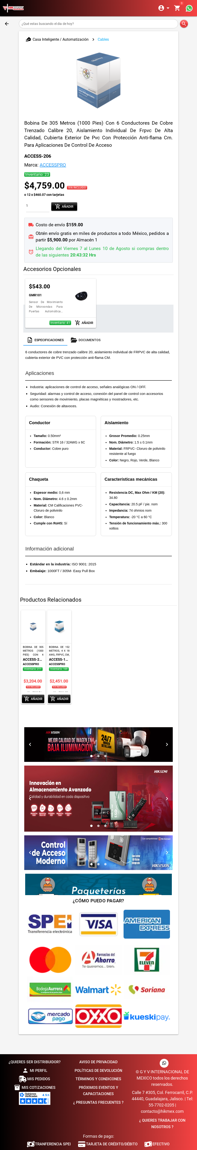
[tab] (45, 340)
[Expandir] (164, 8)
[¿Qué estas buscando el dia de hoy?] (98, 23)
